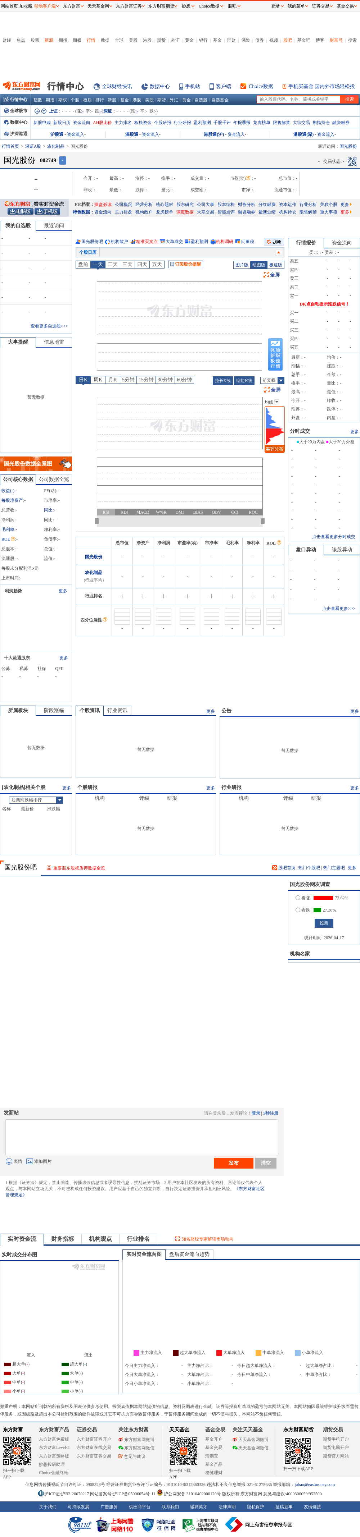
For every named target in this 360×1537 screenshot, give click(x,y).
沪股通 (56, 134)
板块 (87, 99)
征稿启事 (284, 1506)
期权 (77, 40)
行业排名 (138, 1239)
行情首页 (10, 146)
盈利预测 (202, 122)
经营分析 (144, 204)
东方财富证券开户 (94, 1439)
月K (112, 379)
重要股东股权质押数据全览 (79, 868)
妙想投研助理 (52, 1464)
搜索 (352, 40)
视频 (273, 40)
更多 (346, 204)
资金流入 (75, 134)
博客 (320, 40)
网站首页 (9, 6)
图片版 (241, 264)
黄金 (189, 40)
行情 (91, 40)
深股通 (131, 134)
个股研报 (162, 122)
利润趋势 (13, 590)
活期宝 (211, 1456)
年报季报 (242, 122)
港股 (147, 40)
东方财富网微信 (136, 1447)
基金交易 (213, 1447)
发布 (234, 1163)
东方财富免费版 (54, 1439)
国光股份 (93, 556)
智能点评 (226, 212)
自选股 (200, 99)
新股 (49, 40)
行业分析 (308, 204)
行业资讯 (117, 710)
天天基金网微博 (251, 1439)
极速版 (275, 264)
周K (98, 379)
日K (83, 379)
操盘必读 (103, 204)
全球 (119, 40)
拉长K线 (223, 380)
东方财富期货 (298, 1429)
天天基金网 (98, 6)
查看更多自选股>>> (49, 326)
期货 (161, 40)
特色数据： (83, 212)
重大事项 (328, 212)
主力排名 (123, 122)
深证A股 (33, 146)
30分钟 (165, 379)
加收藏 (25, 6)
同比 (48, 510)
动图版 (258, 264)
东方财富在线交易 (94, 1447)
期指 (63, 40)
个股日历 (87, 252)
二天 (113, 264)
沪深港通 (15, 133)
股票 (35, 40)
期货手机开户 (336, 1439)
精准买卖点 (147, 241)
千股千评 (222, 122)
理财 (231, 40)
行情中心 (15, 99)
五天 (157, 264)
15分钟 (146, 379)
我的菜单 (296, 6)
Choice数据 (261, 86)
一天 (98, 264)
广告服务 (109, 1506)
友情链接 (312, 1506)
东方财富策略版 (54, 1456)
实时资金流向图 (144, 1254)
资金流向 (81, 122)
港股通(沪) (214, 134)
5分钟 (128, 379)
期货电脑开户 (336, 1447)
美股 (133, 40)
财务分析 (246, 204)
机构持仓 (287, 212)
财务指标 (62, 1239)
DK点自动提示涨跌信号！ (325, 304)
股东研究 (185, 204)
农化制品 (55, 146)
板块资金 (143, 122)
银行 (203, 40)
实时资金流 (22, 1239)
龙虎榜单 (261, 122)
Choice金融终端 (53, 1472)
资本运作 (287, 204)
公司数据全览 (54, 479)
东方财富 (13, 1429)
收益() (7, 490)
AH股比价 (102, 122)
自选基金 (220, 99)
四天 (142, 264)
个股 (75, 99)
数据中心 (160, 86)
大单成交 (174, 241)
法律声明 (227, 1506)
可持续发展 (78, 1506)
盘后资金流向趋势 (189, 1254)
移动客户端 (45, 6)
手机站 (192, 86)
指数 (37, 99)
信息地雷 (54, 342)
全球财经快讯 (117, 86)
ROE (8, 539)
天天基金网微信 (251, 1447)
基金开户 (213, 1439)
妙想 (186, 6)
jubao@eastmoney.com (314, 1484)
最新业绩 (267, 212)
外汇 (175, 40)
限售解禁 (281, 122)
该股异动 (342, 549)
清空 (266, 1163)
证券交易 (320, 6)
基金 (217, 40)
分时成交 (300, 431)
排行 (99, 99)
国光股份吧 (92, 241)
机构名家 (300, 953)
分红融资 (267, 204)
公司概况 (123, 204)
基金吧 (303, 40)
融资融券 (341, 122)
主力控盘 (123, 212)
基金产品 (213, 1464)
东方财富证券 (129, 6)
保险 (245, 40)
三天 (127, 264)
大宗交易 (301, 122)
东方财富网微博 (136, 1439)
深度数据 (185, 212)
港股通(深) (303, 134)
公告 (226, 711)
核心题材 (164, 204)
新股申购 (42, 122)
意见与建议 (131, 1456)
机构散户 (144, 212)
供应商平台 (139, 1506)
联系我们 (170, 1506)
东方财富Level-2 (54, 1447)
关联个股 (328, 204)
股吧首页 (284, 867)
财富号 (336, 40)
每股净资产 (12, 500)
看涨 (303, 897)
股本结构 (226, 204)
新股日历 (62, 122)
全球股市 (15, 110)
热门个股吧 (309, 867)
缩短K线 (244, 380)
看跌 (303, 910)
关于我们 (48, 1506)
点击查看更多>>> (338, 608)
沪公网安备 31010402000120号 (189, 1493)
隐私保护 (255, 1506)
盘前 (83, 264)
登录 (256, 1113)
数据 (105, 40)
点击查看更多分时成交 (333, 536)
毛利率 (7, 529)
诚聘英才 (198, 1506)
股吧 (287, 40)
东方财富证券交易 (94, 1456)
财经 (7, 40)
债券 (259, 40)
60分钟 (184, 379)
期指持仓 (321, 122)
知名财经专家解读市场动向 (208, 1239)
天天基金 (179, 1429)
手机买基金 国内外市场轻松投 (321, 86)
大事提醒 (18, 342)
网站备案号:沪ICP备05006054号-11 (123, 1493)
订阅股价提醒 (185, 264)
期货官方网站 (336, 1456)
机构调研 (224, 241)
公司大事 (205, 204)
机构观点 (100, 1239)
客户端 (223, 86)
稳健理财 (213, 1472)
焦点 (21, 40)
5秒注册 (270, 1113)
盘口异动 (306, 549)
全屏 (275, 274)
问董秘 (247, 241)
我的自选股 (18, 225)
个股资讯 (90, 710)
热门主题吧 (334, 867)
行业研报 (182, 122)
